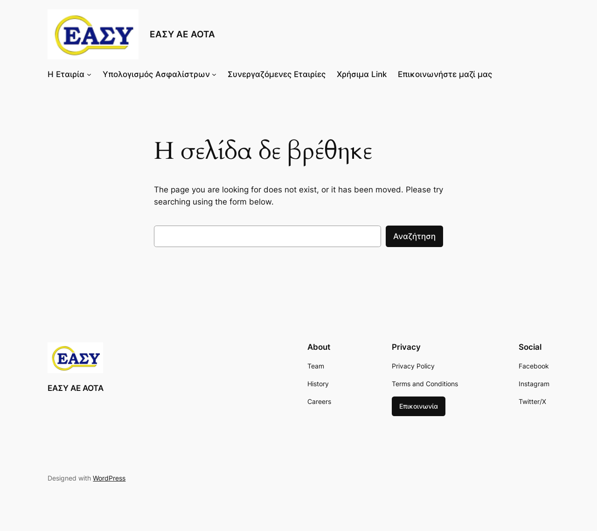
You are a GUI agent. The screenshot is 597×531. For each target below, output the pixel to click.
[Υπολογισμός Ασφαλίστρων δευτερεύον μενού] (214, 74)
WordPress (109, 478)
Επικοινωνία (418, 406)
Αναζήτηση (414, 236)
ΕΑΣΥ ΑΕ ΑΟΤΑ (182, 34)
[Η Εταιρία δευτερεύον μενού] (89, 74)
